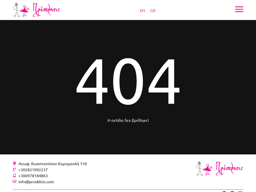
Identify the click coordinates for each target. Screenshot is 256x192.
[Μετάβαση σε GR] (153, 10)
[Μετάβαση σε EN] (143, 10)
